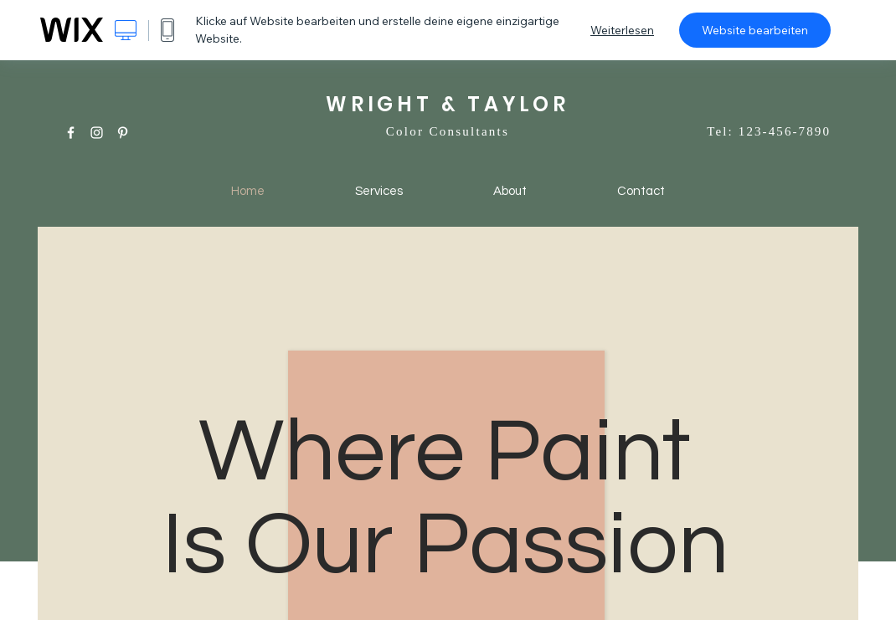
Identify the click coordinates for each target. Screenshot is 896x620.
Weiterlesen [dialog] (622, 30)
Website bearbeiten (755, 30)
